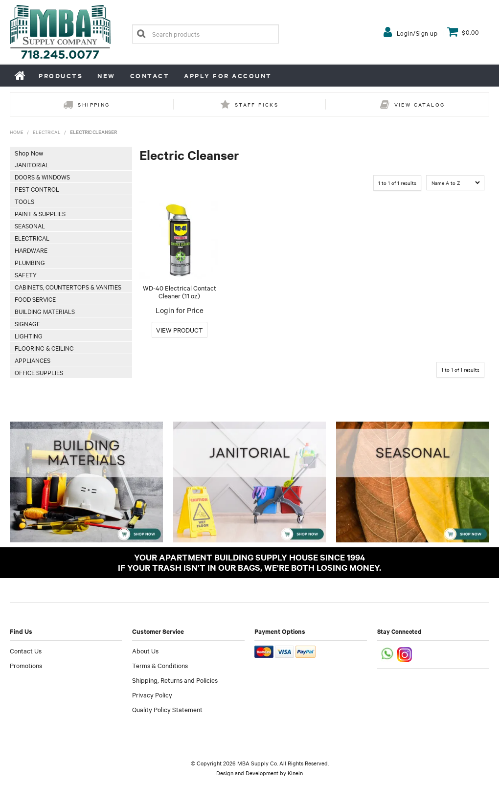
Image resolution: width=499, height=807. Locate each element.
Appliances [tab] (32, 360)
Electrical (47, 131)
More (179, 330)
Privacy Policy (152, 694)
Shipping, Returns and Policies (175, 679)
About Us (145, 650)
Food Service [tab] (35, 298)
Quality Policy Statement (167, 709)
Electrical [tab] (32, 237)
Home (20, 75)
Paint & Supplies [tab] (40, 213)
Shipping (94, 104)
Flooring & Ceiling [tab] (44, 347)
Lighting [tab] (29, 335)
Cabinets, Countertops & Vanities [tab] (68, 286)
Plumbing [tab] (30, 262)
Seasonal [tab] (30, 225)
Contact (150, 75)
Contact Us (26, 650)
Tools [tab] (24, 201)
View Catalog (419, 104)
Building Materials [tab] (45, 311)
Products (61, 75)
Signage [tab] (27, 323)
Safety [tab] (26, 274)
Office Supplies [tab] (39, 372)
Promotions (26, 665)
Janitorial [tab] (32, 164)
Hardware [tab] (31, 250)
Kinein (295, 773)
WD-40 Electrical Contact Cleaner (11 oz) (179, 291)
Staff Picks (256, 104)
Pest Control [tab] (37, 188)
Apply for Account (228, 75)
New (106, 75)
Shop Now (29, 152)
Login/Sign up (417, 32)
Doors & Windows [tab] (42, 176)
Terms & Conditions (160, 665)
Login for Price (180, 310)
